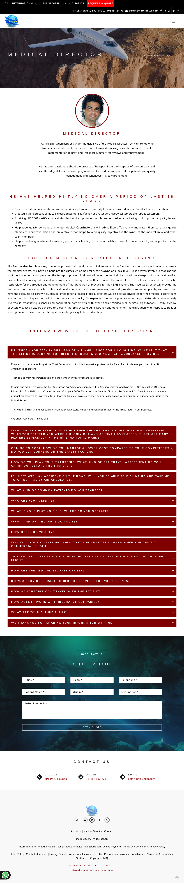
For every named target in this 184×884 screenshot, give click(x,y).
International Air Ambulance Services (40, 847)
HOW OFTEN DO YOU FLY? (33, 532)
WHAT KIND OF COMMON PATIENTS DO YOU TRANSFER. (57, 490)
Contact (108, 832)
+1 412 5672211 (76, 3)
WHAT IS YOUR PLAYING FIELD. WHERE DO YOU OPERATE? (60, 511)
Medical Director (93, 832)
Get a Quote (92, 728)
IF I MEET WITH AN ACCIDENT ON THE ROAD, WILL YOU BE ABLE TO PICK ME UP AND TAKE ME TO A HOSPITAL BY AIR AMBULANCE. (90, 478)
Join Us (98, 855)
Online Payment (112, 847)
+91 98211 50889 (56, 780)
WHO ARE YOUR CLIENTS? (33, 500)
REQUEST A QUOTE (105, 3)
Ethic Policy (17, 855)
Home (148, 55)
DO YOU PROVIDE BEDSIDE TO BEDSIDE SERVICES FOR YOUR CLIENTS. (70, 581)
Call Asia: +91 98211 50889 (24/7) (79, 10)
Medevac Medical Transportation (82, 847)
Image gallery (83, 839)
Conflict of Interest (36, 855)
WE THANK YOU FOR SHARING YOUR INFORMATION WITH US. (62, 623)
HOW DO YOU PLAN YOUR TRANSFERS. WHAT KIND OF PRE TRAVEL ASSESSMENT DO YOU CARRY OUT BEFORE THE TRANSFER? (86, 464)
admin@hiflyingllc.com (125, 10)
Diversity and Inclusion (79, 855)
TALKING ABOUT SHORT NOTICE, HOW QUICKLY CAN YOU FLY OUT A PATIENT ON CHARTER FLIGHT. (87, 558)
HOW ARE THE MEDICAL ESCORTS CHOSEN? (48, 570)
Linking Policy (57, 855)
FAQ (105, 859)
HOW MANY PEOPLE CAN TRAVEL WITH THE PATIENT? (56, 591)
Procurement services (116, 855)
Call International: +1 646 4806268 (33, 3)
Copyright (95, 859)
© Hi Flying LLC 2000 (91, 866)
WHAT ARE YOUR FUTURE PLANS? (39, 612)
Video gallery (100, 839)
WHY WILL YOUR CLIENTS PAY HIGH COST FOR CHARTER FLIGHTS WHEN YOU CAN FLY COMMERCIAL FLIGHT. (83, 544)
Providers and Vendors (144, 855)
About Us (76, 832)
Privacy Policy (157, 847)
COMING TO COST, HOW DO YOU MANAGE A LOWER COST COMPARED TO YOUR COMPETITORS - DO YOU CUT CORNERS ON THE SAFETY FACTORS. (91, 450)
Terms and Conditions (135, 847)
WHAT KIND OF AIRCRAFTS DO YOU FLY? (45, 521)
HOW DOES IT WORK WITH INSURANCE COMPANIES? (55, 602)
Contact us (92, 654)
